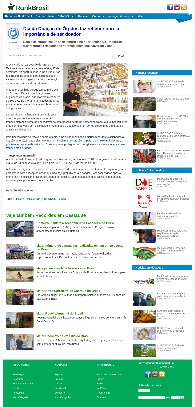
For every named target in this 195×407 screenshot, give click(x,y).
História (100, 379)
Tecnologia (49, 198)
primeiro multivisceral (107, 140)
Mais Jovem (33, 198)
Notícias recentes (147, 72)
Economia (18, 379)
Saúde (62, 198)
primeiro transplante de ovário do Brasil (29, 144)
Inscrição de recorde (121, 16)
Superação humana (23, 383)
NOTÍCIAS (61, 364)
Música (58, 383)
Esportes (59, 374)
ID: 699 (121, 56)
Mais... (141, 16)
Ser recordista (45, 16)
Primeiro (19, 198)
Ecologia (59, 379)
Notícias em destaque (149, 267)
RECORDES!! (21, 364)
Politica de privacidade (149, 385)
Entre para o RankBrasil (109, 374)
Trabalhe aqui (103, 392)
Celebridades (61, 388)
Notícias (83, 16)
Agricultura (18, 392)
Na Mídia (101, 388)
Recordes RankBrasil (18, 16)
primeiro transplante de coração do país (67, 140)
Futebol (16, 388)
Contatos (98, 16)
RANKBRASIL (105, 364)
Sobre (100, 383)
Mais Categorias (21, 397)
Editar (146, 390)
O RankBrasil (66, 16)
